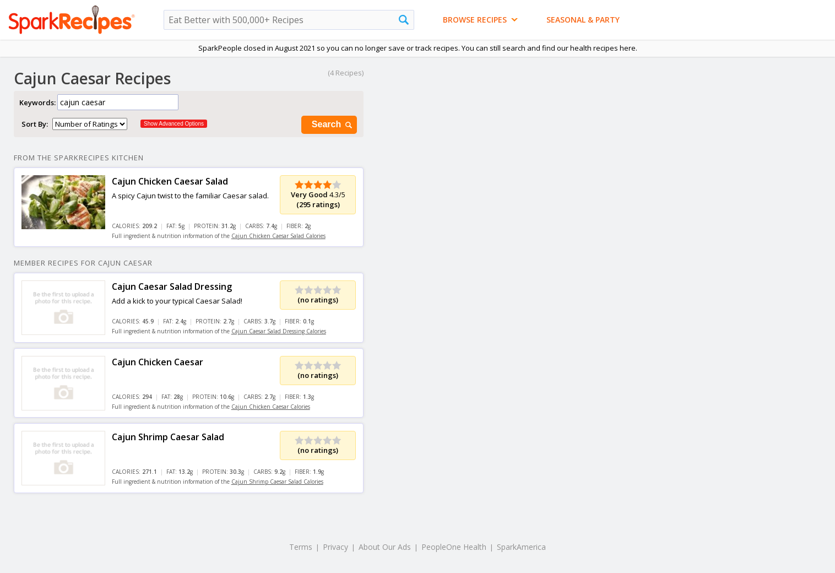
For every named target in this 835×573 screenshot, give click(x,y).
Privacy (335, 547)
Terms (300, 547)
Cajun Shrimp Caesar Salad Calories (277, 481)
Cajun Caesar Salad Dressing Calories (278, 331)
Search (333, 125)
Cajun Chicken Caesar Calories (270, 406)
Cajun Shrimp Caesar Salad (168, 437)
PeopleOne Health (453, 547)
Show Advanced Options (174, 124)
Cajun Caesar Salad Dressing (172, 286)
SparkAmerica (521, 547)
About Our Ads (385, 547)
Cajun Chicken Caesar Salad (170, 181)
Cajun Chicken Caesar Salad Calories (278, 236)
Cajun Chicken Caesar (157, 362)
